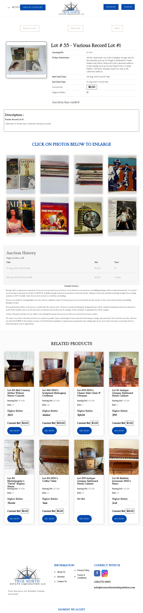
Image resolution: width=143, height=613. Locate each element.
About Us (61, 610)
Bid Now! (14, 431)
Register (111, 7)
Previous (75, 28)
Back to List (29, 28)
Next (117, 28)
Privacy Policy (83, 608)
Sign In (128, 7)
